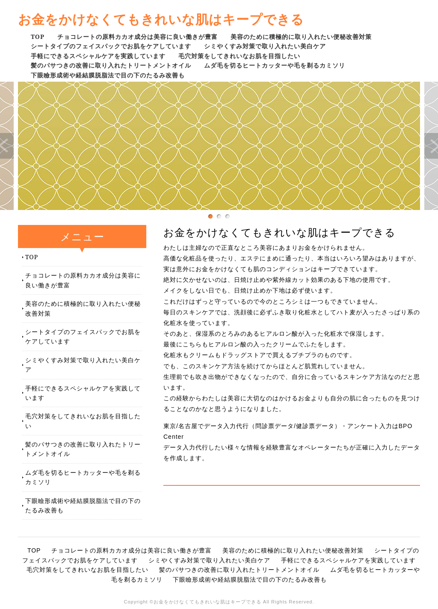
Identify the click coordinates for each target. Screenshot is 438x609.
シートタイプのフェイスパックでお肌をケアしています (111, 46)
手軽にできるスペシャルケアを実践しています (98, 56)
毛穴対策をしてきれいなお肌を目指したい (239, 56)
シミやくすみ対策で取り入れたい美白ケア (265, 46)
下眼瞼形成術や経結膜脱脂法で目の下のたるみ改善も (108, 75)
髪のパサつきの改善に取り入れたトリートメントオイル (111, 65)
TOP (37, 37)
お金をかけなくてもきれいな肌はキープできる (161, 19)
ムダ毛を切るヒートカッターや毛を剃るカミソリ (274, 65)
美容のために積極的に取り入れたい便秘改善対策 (301, 37)
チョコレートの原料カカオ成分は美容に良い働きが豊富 (137, 37)
